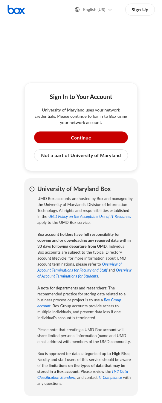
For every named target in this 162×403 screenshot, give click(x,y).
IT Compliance (110, 377)
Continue (81, 137)
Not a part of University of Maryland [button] (81, 155)
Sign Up (140, 9)
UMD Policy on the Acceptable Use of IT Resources (89, 216)
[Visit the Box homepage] (16, 9)
